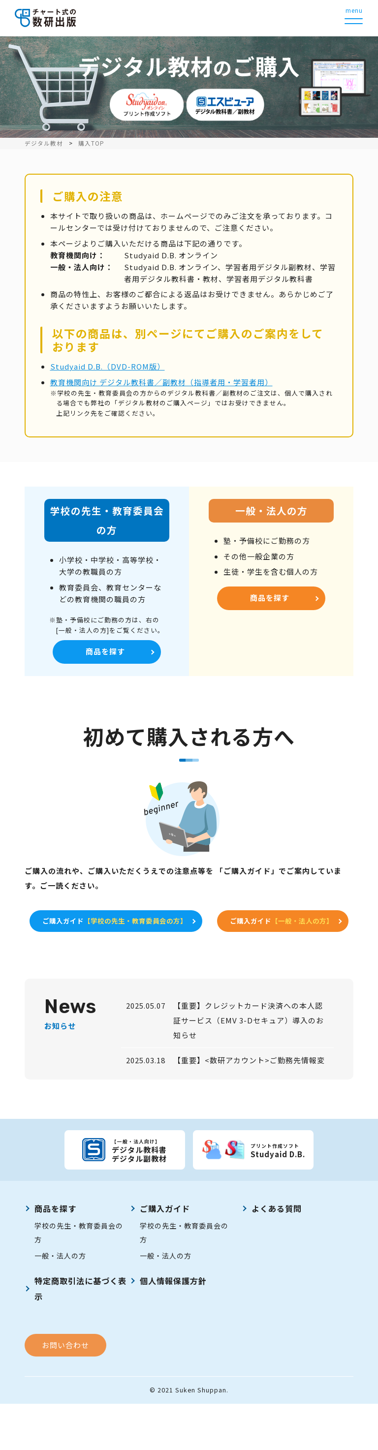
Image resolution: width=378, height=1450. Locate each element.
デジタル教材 (44, 143)
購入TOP (91, 143)
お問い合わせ (65, 1391)
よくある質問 (277, 1254)
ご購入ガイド (187, 925)
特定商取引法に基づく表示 (80, 1334)
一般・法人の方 (60, 1302)
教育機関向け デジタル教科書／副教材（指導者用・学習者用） (161, 382)
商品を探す (105, 653)
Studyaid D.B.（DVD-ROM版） (107, 366)
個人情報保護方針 (173, 1326)
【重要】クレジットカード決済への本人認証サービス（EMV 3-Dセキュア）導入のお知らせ (248, 1066)
